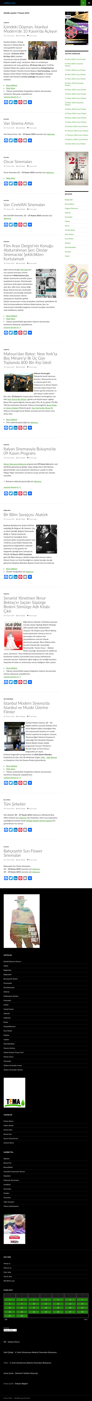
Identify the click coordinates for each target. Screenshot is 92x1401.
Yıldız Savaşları (9, 1202)
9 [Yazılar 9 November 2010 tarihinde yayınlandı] (21, 1304)
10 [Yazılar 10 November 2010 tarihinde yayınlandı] (34, 1304)
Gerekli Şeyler (70, 230)
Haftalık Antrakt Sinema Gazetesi (39, 820)
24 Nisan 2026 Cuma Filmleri (75, 109)
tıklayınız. (51, 134)
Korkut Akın (8, 1130)
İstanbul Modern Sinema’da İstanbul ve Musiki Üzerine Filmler (27, 707)
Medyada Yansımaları (11, 1180)
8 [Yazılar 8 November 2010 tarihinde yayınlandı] (9, 1304)
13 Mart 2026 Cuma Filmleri (75, 70)
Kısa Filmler (69, 239)
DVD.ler (68, 213)
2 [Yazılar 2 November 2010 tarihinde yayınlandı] (21, 1300)
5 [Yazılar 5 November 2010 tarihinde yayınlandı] (58, 1300)
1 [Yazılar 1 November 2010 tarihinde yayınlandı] (9, 1300)
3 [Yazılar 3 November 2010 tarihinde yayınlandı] (33, 1300)
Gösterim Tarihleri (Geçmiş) (26, 1373)
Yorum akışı (8, 1276)
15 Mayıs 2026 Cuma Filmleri (75, 122)
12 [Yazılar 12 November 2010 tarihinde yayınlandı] (58, 1304)
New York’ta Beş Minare (41, 408)
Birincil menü (89, 3)
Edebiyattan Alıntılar (11, 996)
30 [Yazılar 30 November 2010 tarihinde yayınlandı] (22, 1316)
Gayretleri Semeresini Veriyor (14, 1171)
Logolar (6, 1039)
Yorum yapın (33, 36)
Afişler (6, 966)
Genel (67, 226)
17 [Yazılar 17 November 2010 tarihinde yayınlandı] (34, 1308)
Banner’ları (8, 1163)
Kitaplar (68, 243)
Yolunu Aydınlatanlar (11, 1206)
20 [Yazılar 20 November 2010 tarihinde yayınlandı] (70, 1308)
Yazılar (67, 256)
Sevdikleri (7, 1184)
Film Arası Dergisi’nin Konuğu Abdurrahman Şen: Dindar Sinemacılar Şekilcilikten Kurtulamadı (28, 252)
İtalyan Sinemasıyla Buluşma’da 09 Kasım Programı (30, 450)
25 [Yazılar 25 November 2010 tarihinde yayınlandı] (46, 1312)
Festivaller (68, 217)
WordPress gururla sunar (22, 1398)
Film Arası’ (25, 269)
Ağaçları (6, 1158)
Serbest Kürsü (9, 1143)
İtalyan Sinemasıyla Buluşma (15, 464)
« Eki (5, 1319)
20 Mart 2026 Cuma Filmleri (75, 74)
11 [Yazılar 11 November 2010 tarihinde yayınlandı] (46, 1304)
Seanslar (6, 119)
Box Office (7, 800)
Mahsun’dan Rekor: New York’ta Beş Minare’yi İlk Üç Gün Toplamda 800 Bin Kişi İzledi (30, 358)
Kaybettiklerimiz (9, 1026)
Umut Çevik (8, 1373)
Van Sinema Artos (19, 123)
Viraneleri (7, 1197)
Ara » (86, 1319)
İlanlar (6, 1022)
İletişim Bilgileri (21, 1383)
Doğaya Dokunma (71, 208)
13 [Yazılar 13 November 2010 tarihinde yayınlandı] (70, 1304)
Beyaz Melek (52, 405)
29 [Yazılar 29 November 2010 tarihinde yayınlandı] (10, 1316)
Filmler (67, 221)
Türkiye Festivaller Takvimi (13, 1070)
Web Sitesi (10, 88)
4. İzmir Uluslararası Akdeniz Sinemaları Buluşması (36, 1352)
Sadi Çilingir (21, 36)
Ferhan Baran (8, 1121)
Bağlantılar (7, 970)
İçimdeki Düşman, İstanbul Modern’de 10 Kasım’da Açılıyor (30, 28)
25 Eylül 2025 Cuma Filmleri (75, 144)
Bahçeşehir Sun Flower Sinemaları (23, 853)
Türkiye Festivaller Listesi (13, 1065)
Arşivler (6, 1328)
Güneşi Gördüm (12, 408)
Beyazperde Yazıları (11, 979)
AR (5, 1342)
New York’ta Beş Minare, (17, 399)
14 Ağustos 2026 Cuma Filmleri (76, 139)
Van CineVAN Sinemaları (24, 204)
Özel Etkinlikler (8, 699)
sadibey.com (9, 3)
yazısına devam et (12, 97)
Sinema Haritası (9, 1048)
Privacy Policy (8, 1398)
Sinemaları (7, 1189)
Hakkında (7, 1018)
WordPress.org (9, 1281)
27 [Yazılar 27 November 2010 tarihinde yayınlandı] (70, 1312)
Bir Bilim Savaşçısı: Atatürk (26, 514)
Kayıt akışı (7, 1272)
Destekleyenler (9, 987)
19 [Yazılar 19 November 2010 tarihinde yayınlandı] (58, 1308)
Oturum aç (8, 1268)
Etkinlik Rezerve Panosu (12, 961)
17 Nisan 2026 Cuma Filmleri (75, 98)
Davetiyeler (8, 983)
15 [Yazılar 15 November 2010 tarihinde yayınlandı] (10, 1308)
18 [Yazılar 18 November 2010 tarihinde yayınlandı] (46, 1308)
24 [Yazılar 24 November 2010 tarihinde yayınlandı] (34, 1312)
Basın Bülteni (11, 85)
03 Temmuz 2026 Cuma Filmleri (76, 131)
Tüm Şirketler (15, 803)
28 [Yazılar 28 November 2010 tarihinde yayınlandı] (82, 1312)
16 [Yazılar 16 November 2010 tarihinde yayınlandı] (22, 1308)
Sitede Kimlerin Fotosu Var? (14, 1052)
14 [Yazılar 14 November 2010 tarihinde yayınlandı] (82, 1304)
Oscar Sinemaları (18, 161)
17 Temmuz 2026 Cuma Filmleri (76, 135)
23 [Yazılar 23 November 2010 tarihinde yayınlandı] (22, 1312)
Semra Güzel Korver (11, 1138)
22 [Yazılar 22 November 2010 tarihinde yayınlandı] (10, 1312)
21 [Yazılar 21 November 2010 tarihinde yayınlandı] (82, 1308)
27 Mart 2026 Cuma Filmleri (75, 79)
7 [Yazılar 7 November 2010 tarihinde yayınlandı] (82, 1300)
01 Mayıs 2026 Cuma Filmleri (75, 113)
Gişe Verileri (69, 234)
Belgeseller (7, 510)
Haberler (6, 22)
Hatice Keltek (8, 1125)
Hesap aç (7, 1263)
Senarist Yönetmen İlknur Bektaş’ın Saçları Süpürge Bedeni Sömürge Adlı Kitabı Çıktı (27, 604)
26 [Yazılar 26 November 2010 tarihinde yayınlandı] (58, 1312)
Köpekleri (7, 1176)
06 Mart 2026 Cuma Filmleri (75, 59)
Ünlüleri (6, 1193)
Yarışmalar (7, 1061)
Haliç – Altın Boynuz (49, 757)
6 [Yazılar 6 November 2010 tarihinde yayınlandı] (70, 1300)
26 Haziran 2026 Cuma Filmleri (76, 126)
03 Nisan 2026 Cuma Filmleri (75, 90)
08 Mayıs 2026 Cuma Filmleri (75, 118)
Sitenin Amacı (9, 1057)
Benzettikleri (69, 204)
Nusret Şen (8, 1134)
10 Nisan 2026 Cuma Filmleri (75, 94)
